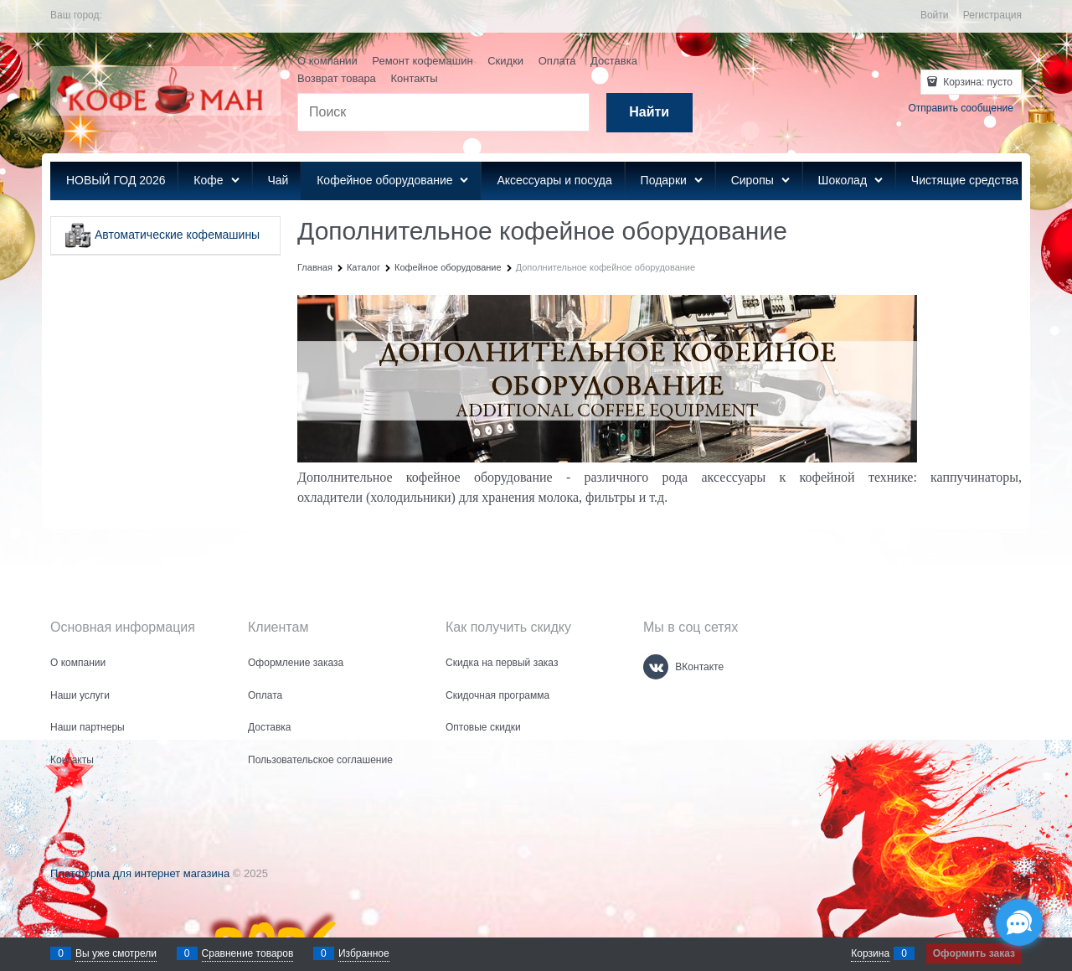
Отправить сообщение (960, 108)
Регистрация (992, 15)
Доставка (613, 60)
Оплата (557, 60)
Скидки (505, 60)
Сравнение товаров (248, 953)
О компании (327, 60)
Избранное (363, 953)
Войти (934, 15)
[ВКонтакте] (655, 666)
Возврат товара (336, 78)
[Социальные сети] (1019, 922)
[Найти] (649, 112)
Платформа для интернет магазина (139, 873)
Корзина (870, 953)
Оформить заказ (974, 953)
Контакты (413, 78)
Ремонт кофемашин (422, 60)
